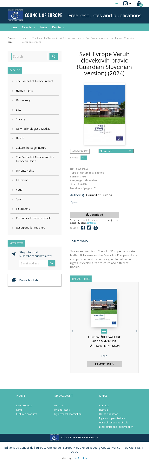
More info (104, 364)
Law (18, 109)
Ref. (72, 168)
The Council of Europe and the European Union (35, 159)
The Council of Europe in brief (34, 81)
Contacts (104, 405)
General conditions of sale (113, 422)
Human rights (24, 90)
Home (13, 27)
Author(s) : (77, 195)
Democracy (23, 100)
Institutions (23, 208)
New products (24, 405)
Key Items (58, 27)
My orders (60, 405)
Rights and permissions (112, 418)
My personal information (67, 414)
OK (51, 263)
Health (20, 138)
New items (29, 27)
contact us (91, 223)
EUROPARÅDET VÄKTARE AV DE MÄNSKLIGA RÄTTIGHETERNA (104, 341)
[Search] (29, 56)
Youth (19, 189)
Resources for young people (33, 218)
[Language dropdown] (109, 3)
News (43, 27)
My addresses (62, 409)
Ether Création (79, 458)
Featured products (26, 414)
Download (94, 214)
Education (22, 180)
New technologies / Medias (33, 128)
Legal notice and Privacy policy (116, 426)
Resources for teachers (30, 227)
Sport (19, 199)
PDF (84, 157)
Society (20, 119)
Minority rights (25, 170)
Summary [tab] (80, 241)
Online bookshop (108, 414)
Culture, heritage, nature (31, 147)
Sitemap (103, 409)
